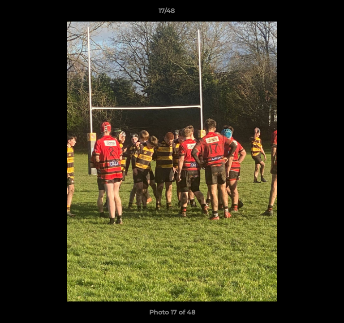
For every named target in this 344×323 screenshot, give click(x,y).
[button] (311, 13)
